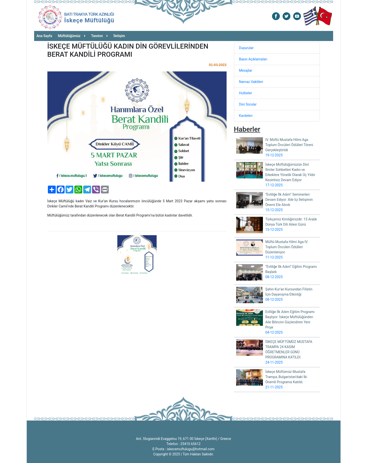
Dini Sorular (248, 104)
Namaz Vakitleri (251, 82)
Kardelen (246, 116)
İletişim (119, 36)
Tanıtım (99, 36)
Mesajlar (245, 70)
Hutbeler (245, 93)
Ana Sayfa (44, 36)
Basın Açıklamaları (253, 59)
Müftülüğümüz (71, 36)
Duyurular (246, 48)
